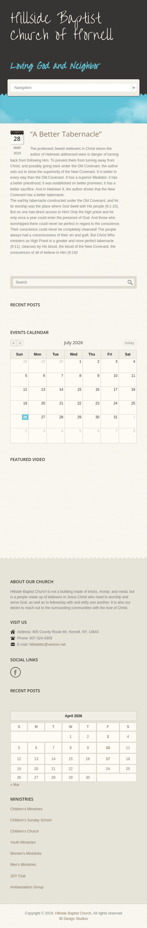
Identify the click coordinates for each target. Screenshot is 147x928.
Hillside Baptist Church (73, 913)
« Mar (15, 785)
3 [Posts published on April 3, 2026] (108, 737)
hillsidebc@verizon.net (48, 644)
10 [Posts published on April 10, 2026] (108, 748)
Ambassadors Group (26, 887)
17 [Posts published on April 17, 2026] (108, 759)
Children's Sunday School (31, 820)
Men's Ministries (23, 865)
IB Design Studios (73, 919)
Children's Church (24, 831)
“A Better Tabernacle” (66, 134)
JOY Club (18, 876)
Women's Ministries (25, 853)
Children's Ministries (26, 809)
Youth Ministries (23, 842)
